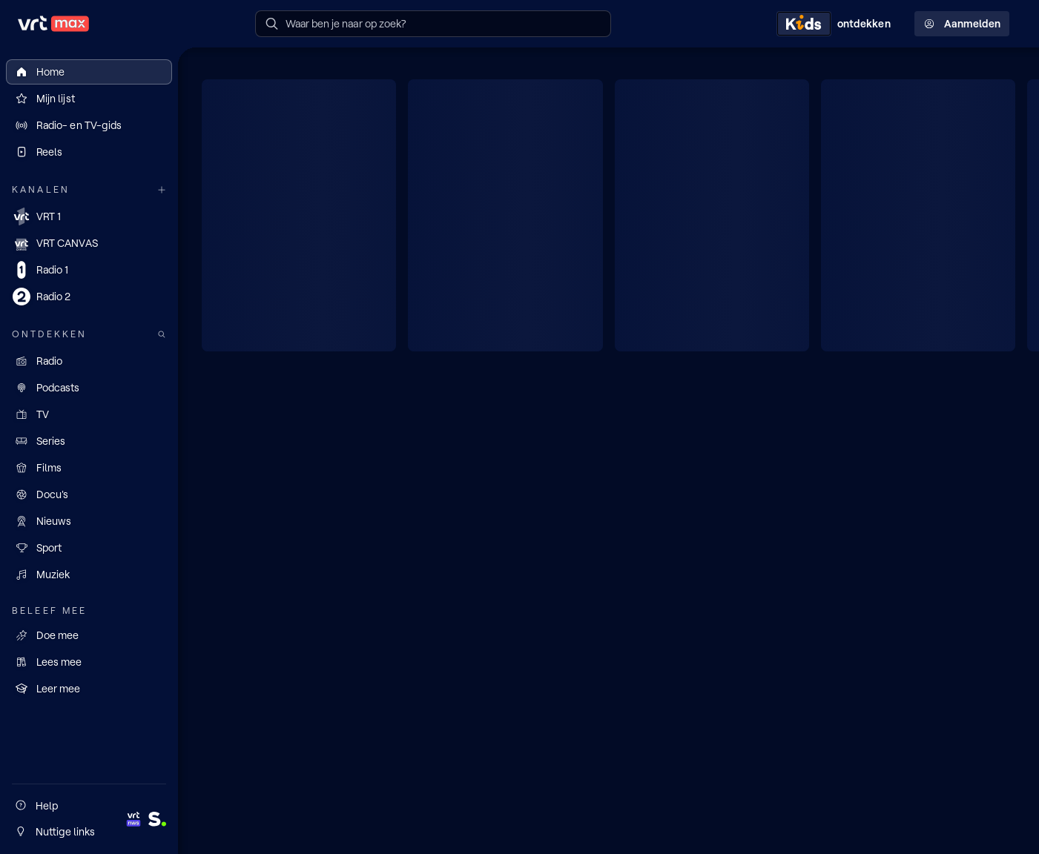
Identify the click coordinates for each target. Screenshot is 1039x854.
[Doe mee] (89, 635)
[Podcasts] (89, 387)
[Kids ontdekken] (836, 23)
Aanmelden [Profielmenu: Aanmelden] (961, 24)
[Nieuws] (89, 521)
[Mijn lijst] (89, 98)
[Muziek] (89, 574)
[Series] (89, 441)
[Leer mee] (89, 688)
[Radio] (89, 361)
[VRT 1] (89, 216)
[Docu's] (89, 494)
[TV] (89, 414)
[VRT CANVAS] (89, 243)
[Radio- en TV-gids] (89, 125)
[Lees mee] (89, 662)
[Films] (89, 467)
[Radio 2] (89, 296)
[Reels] (89, 152)
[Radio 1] (89, 269)
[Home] (89, 72)
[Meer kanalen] (161, 190)
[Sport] (89, 547)
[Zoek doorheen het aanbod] (161, 334)
